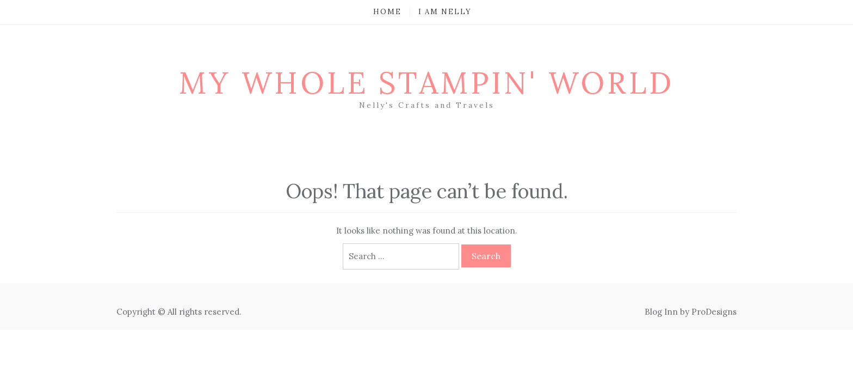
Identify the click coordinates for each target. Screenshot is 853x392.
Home (387, 11)
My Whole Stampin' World (426, 83)
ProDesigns (714, 312)
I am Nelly (445, 11)
